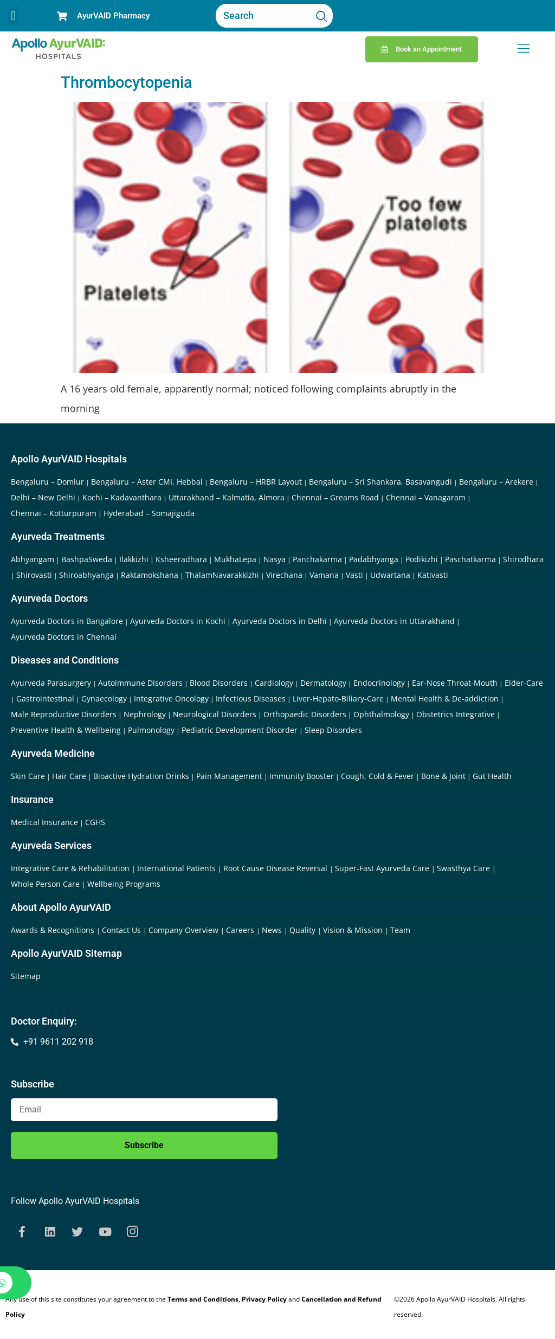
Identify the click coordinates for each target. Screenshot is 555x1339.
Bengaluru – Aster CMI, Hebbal (147, 482)
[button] (13, 16)
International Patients (177, 868)
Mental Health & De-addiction (445, 698)
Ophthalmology (381, 714)
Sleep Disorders (333, 730)
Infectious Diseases (251, 698)
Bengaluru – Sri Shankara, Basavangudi (380, 482)
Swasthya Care (464, 868)
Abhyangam (32, 559)
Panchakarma (317, 559)
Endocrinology (379, 683)
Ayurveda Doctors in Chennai (64, 637)
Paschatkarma (470, 559)
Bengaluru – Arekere (496, 482)
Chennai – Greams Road (335, 497)
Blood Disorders (219, 683)
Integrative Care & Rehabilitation (71, 868)
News (273, 930)
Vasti (354, 575)
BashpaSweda (86, 559)
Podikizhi (421, 559)
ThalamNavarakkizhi (222, 575)
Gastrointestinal (45, 698)
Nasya (274, 559)
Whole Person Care (46, 884)
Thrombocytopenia (126, 82)
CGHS (95, 822)
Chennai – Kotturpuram (53, 513)
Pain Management (229, 776)
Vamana (324, 575)
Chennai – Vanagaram (426, 497)
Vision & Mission (354, 930)
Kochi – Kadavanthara (122, 497)
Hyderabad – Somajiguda (149, 513)
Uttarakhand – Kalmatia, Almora (227, 497)
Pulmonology (151, 730)
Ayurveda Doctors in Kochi (177, 621)
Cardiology (274, 683)
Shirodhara (523, 559)
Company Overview (185, 930)
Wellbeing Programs (123, 884)
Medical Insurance (44, 822)
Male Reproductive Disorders (64, 714)
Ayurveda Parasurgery (51, 683)
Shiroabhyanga (86, 575)
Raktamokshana (149, 575)
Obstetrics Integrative (455, 714)
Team (400, 930)
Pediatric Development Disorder (240, 730)
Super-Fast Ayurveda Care (383, 868)
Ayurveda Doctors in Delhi (280, 621)
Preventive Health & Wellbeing (66, 730)
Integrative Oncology (171, 698)
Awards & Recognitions (53, 930)
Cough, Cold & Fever (377, 776)
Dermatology (323, 683)
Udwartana (390, 575)
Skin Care (28, 776)
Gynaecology (104, 698)
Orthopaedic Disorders (304, 714)
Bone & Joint (443, 776)
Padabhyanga (373, 559)
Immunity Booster (301, 776)
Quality (303, 930)
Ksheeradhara (181, 559)
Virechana (284, 575)
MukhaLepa (235, 559)
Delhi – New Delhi (43, 497)
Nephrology (145, 714)
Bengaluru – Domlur (47, 482)
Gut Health (492, 776)
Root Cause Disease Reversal (276, 868)
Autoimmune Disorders (140, 683)
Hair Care (69, 776)
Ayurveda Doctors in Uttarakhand (394, 621)
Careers (241, 930)
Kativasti (432, 575)
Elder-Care (524, 683)
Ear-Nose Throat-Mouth (455, 683)
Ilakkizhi (134, 559)
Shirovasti (34, 575)
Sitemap (26, 976)
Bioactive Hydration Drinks (141, 776)
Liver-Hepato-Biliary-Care (338, 698)
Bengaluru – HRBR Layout (256, 482)
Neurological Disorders (214, 714)
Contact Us (122, 930)
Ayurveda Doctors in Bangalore (67, 621)
